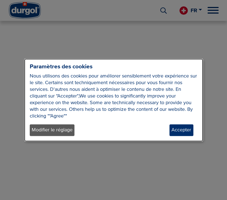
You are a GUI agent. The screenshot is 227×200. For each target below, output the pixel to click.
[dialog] (114, 100)
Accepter (181, 130)
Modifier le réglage (52, 130)
